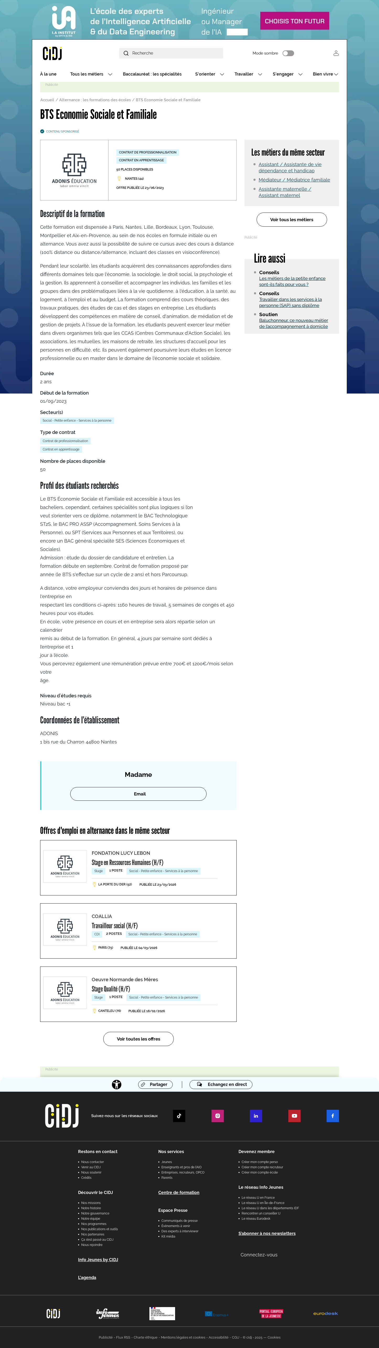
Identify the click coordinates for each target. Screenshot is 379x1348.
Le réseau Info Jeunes (261, 1187)
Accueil (47, 100)
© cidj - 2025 (252, 1337)
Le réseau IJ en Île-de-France (263, 1203)
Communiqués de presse (179, 1221)
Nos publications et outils (99, 1229)
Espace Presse (173, 1210)
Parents (166, 1178)
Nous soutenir (91, 1172)
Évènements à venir (175, 1226)
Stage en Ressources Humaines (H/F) (128, 862)
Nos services (171, 1151)
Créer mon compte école (260, 1172)
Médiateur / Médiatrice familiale (294, 180)
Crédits (86, 1178)
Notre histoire (91, 1208)
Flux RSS (123, 1337)
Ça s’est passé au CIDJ (97, 1239)
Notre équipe (90, 1218)
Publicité (106, 1337)
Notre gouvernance (95, 1213)
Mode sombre (265, 53)
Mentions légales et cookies (183, 1337)
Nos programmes (93, 1224)
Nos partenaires (92, 1234)
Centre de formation (178, 1192)
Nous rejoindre (91, 1245)
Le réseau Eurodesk (256, 1218)
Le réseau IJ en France (258, 1198)
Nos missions (91, 1203)
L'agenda (87, 1277)
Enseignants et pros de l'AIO (181, 1167)
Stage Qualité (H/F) (111, 988)
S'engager (283, 74)
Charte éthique (146, 1337)
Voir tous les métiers (291, 219)
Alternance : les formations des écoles (95, 100)
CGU (235, 1337)
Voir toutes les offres (138, 1039)
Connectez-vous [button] (259, 1254)
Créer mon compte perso (260, 1162)
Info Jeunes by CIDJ (98, 1259)
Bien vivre (323, 74)
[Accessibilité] (116, 1084)
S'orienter (205, 74)
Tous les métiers (86, 74)
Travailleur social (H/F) (115, 925)
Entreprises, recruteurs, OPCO (182, 1172)
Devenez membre (257, 1151)
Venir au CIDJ (91, 1167)
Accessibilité (219, 1337)
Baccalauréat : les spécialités (152, 74)
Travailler (244, 74)
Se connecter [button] (336, 53)
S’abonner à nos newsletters (267, 1233)
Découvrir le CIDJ (95, 1192)
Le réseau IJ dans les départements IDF (270, 1208)
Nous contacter (92, 1162)
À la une (48, 74)
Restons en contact (97, 1151)
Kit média (168, 1236)
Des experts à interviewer (179, 1231)
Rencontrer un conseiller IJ (261, 1213)
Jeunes (166, 1162)
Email (140, 794)
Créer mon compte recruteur (262, 1167)
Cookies (274, 1337)
